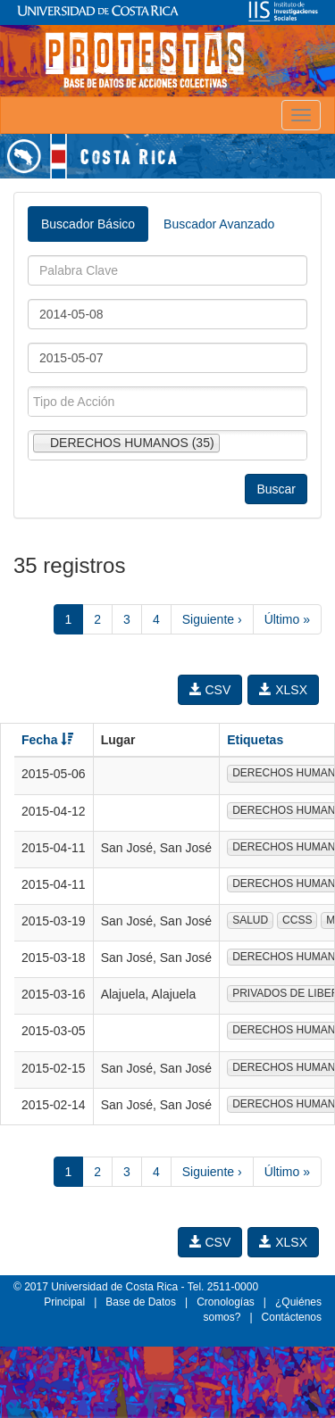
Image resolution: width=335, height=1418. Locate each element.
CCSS (297, 920)
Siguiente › (212, 619)
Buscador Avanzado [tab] (218, 224)
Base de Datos (140, 1302)
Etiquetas (255, 740)
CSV (210, 690)
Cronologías (226, 1302)
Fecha (47, 740)
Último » (287, 619)
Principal (64, 1302)
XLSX (283, 690)
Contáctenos (292, 1317)
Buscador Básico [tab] (88, 224)
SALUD (250, 920)
